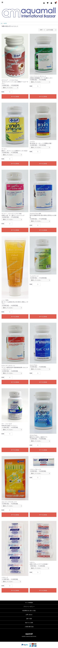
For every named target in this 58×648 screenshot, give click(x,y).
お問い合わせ (29, 614)
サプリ (5, 23)
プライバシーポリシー (29, 606)
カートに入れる (15, 96)
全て (2, 23)
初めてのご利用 (29, 622)
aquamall (29, 634)
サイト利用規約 (29, 602)
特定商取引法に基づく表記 (29, 610)
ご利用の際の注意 (29, 626)
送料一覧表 (29, 618)
